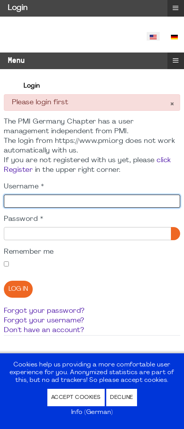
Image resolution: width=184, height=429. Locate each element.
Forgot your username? (44, 320)
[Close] (172, 105)
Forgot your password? (44, 311)
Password (23, 219)
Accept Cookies (76, 397)
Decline (121, 397)
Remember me (29, 252)
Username (24, 186)
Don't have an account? (44, 330)
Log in (18, 289)
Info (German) (92, 412)
